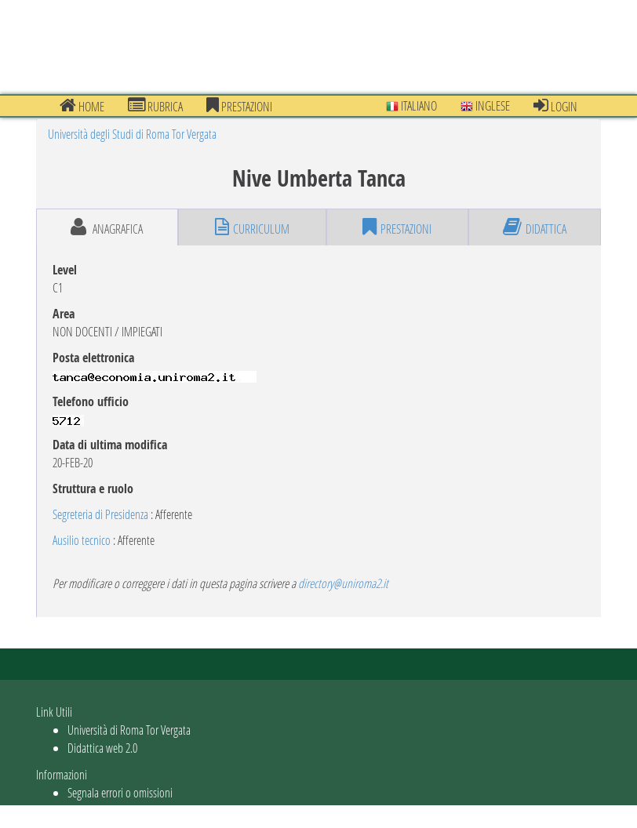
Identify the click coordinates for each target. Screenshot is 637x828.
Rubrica (155, 105)
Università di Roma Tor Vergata (129, 729)
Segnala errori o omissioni (120, 792)
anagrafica (107, 227)
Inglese (485, 105)
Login (555, 105)
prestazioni (239, 105)
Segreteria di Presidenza (100, 514)
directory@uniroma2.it (343, 583)
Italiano (411, 105)
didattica (534, 227)
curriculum (252, 227)
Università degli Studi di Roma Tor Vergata (132, 133)
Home (82, 105)
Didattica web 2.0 (102, 747)
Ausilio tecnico (82, 540)
